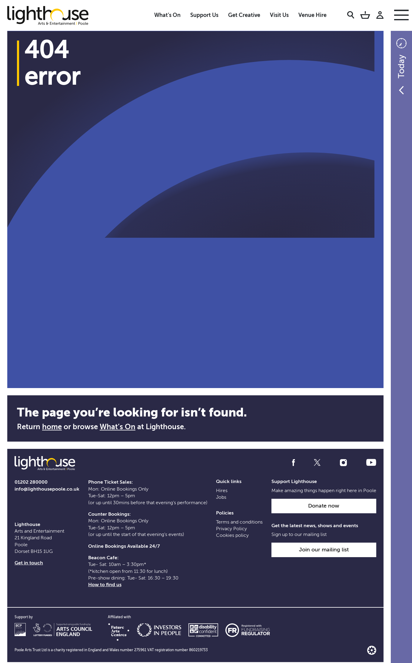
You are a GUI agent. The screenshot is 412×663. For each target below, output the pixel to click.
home (52, 427)
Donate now (323, 507)
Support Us (204, 15)
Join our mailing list (324, 550)
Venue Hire (312, 15)
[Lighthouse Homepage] (52, 15)
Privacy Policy (231, 529)
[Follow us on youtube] (371, 463)
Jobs (221, 498)
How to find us (104, 585)
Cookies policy (232, 536)
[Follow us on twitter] (317, 463)
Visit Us (279, 15)
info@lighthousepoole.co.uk (47, 490)
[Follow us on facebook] (293, 463)
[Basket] (365, 16)
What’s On (167, 15)
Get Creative (244, 15)
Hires (222, 491)
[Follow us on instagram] (343, 463)
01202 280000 (31, 483)
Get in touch (29, 564)
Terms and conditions (239, 523)
